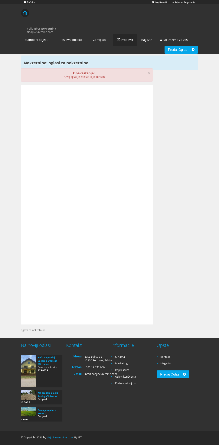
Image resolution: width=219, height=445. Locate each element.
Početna (29, 2)
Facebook (179, 438)
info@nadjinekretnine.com (100, 374)
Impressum (122, 370)
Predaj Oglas (181, 50)
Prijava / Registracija (183, 2)
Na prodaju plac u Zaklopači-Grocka (48, 394)
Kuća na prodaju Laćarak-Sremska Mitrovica (47, 361)
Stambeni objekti (36, 40)
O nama (120, 357)
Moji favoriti (159, 2)
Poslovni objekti (71, 40)
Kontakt (165, 357)
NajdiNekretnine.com (60, 437)
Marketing (121, 363)
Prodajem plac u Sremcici (47, 411)
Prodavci (125, 40)
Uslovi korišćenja (125, 376)
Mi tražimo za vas (174, 40)
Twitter (196, 438)
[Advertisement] (87, 117)
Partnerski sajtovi (125, 383)
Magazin (146, 40)
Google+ (186, 438)
